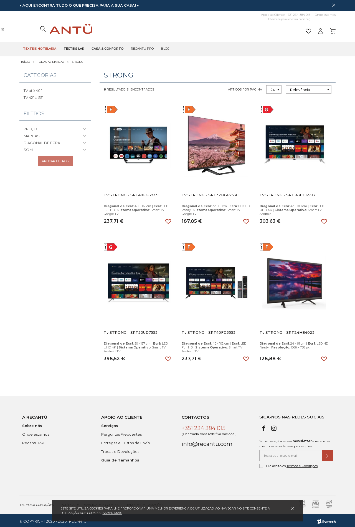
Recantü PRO (34, 441)
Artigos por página (245, 88)
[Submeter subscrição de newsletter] (327, 454)
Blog (165, 49)
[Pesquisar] (220, 29)
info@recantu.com (207, 442)
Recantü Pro (142, 49)
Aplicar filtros (55, 161)
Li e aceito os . (288, 464)
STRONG (77, 60)
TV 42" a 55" (34, 96)
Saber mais (112, 513)
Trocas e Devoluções (120, 450)
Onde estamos (325, 15)
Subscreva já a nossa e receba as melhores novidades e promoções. (294, 442)
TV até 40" (33, 89)
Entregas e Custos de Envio (125, 441)
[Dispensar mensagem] (334, 5)
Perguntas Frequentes (121, 433)
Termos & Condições (36, 503)
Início (25, 60)
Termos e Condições (302, 464)
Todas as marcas (50, 60)
